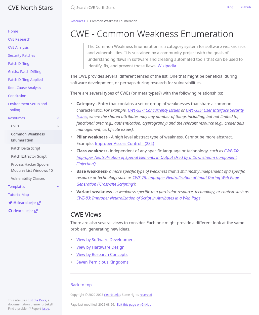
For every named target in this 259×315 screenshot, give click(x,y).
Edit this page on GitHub (134, 304)
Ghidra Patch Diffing (24, 71)
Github (246, 7)
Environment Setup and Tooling (27, 106)
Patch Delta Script (25, 148)
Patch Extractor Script (29, 156)
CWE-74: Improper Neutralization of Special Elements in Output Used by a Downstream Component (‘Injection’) (157, 157)
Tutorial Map (18, 194)
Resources (16, 118)
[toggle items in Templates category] (58, 187)
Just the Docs (37, 300)
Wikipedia (167, 66)
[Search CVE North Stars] (129, 7)
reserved (146, 295)
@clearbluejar (24, 202)
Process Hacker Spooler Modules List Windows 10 (32, 167)
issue (45, 308)
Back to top (81, 285)
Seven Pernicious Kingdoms (102, 262)
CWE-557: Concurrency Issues (154, 110)
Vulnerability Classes (28, 178)
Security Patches (21, 55)
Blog (230, 7)
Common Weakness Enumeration (28, 137)
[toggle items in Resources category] (58, 118)
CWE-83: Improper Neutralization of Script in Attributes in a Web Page (138, 198)
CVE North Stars (30, 7)
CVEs (15, 126)
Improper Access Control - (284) (124, 143)
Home (13, 31)
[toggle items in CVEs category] (58, 126)
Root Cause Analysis (24, 87)
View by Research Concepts (101, 254)
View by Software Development (105, 239)
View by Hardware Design (100, 247)
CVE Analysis (18, 47)
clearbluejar (23, 210)
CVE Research (19, 39)
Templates (16, 186)
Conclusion (17, 95)
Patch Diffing (18, 63)
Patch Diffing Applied (25, 79)
